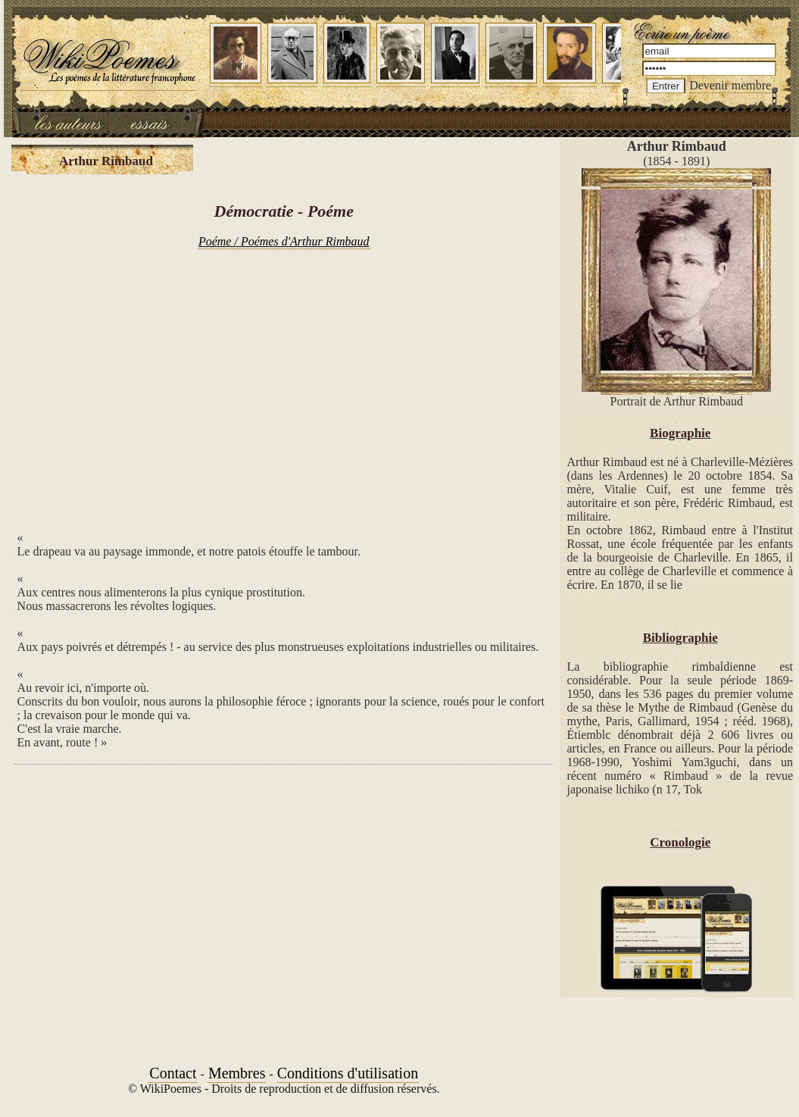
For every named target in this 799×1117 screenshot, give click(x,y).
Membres (237, 1073)
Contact (172, 1073)
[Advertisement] (283, 382)
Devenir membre (730, 85)
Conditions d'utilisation (347, 1073)
